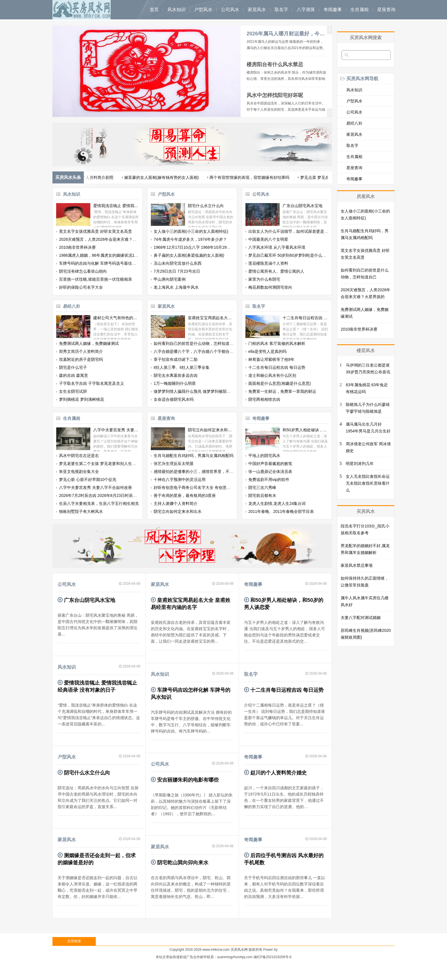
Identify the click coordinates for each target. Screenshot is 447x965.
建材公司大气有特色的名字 (116, 317)
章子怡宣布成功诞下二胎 (176, 359)
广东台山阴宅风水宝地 (302, 205)
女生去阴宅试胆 (73, 391)
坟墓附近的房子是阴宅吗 (81, 359)
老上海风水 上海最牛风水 (176, 287)
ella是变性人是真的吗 (267, 351)
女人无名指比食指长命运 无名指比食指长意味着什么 (368, 483)
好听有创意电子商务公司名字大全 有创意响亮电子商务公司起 (208, 487)
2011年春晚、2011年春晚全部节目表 (281, 511)
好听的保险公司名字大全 (81, 287)
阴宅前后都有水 (262, 495)
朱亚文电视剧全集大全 (79, 471)
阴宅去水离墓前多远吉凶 (176, 375)
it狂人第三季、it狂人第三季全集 (182, 367)
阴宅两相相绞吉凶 (264, 399)
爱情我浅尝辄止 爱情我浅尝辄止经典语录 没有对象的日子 (116, 205)
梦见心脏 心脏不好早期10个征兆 (87, 479)
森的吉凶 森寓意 (73, 375)
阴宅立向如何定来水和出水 (210, 430)
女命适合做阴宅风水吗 (174, 399)
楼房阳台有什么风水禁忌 (275, 64)
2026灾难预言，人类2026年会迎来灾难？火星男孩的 (106, 239)
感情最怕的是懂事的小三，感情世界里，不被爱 (195, 471)
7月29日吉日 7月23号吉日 (177, 271)
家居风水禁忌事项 (357, 565)
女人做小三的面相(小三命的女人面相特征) (191, 231)
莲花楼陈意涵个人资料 (268, 263)
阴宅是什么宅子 (73, 367)
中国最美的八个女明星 (268, 239)
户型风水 (203, 9)
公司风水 (230, 9)
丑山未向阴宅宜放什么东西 (178, 263)
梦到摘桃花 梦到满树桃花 (81, 399)
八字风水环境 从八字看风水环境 (276, 247)
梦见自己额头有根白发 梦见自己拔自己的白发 (225, 177)
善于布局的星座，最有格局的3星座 (185, 495)
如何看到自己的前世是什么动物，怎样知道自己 (195, 343)
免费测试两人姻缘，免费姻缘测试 (89, 343)
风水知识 (176, 9)
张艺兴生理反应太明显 (174, 463)
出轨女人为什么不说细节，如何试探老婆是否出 (290, 231)
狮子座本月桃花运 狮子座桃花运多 (143, 177)
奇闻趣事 (333, 9)
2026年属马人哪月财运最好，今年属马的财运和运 (286, 34)
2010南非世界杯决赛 (77, 247)
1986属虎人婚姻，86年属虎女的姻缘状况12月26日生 (106, 255)
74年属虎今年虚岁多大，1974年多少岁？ (190, 239)
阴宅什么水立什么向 (206, 205)
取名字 (281, 9)
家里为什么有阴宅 (264, 279)
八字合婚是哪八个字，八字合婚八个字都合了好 (195, 351)
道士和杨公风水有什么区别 (272, 375)
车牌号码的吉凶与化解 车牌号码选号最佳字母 (99, 263)
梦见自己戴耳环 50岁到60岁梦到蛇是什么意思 (289, 255)
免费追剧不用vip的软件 (268, 479)
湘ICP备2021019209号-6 (272, 957)
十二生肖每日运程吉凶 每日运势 (305, 317)
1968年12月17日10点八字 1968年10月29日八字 (196, 247)
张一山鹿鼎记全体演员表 (270, 471)
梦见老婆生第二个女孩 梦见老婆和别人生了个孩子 (103, 463)
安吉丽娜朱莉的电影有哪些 (188, 780)
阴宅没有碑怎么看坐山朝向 (83, 271)
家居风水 (257, 9)
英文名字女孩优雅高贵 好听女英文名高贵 (95, 231)
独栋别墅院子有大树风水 (81, 511)
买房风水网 (239, 950)
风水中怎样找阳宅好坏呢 (275, 95)
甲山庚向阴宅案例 (170, 279)
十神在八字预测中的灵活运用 (180, 479)
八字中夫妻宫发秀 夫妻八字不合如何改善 (116, 430)
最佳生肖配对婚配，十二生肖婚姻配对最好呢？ (319, 177)
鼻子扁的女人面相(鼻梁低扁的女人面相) (189, 255)
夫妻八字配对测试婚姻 (361, 617)
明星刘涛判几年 (360, 463)
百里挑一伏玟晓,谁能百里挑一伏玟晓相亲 (95, 279)
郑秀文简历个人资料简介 (81, 351)
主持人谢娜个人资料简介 (176, 503)
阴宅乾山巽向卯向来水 (182, 862)
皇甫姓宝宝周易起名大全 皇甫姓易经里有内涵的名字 (210, 317)
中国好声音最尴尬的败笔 (270, 463)
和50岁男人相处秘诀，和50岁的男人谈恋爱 (305, 430)
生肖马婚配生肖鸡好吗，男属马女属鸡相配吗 (193, 455)
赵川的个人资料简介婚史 (278, 773)
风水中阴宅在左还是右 (79, 455)
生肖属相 (359, 9)
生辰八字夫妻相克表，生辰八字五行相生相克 (99, 503)
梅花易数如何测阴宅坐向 (270, 287)
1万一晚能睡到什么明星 (175, 383)
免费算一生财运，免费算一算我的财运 (282, 391)
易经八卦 (71, 306)
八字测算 (306, 9)
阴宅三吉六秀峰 (262, 487)
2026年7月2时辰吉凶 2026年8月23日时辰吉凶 (100, 495)
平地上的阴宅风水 (264, 455)
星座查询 (386, 9)
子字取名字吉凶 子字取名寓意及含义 (91, 383)
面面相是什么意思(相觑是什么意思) (279, 383)
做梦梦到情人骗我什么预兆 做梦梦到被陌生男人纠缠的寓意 (206, 391)
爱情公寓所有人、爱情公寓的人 (276, 271)
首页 (154, 9)
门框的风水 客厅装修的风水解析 (276, 343)
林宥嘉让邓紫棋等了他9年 (271, 359)
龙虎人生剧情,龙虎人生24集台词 (277, 503)
